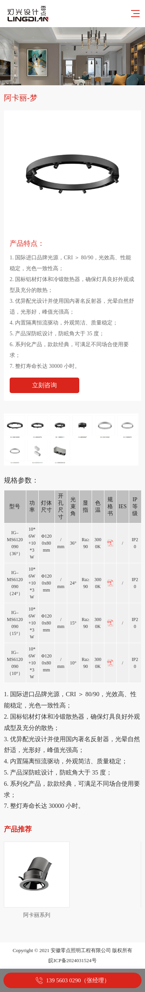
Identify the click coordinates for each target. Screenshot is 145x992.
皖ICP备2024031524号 (72, 960)
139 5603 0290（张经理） (78, 980)
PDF (110, 543)
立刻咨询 (44, 385)
